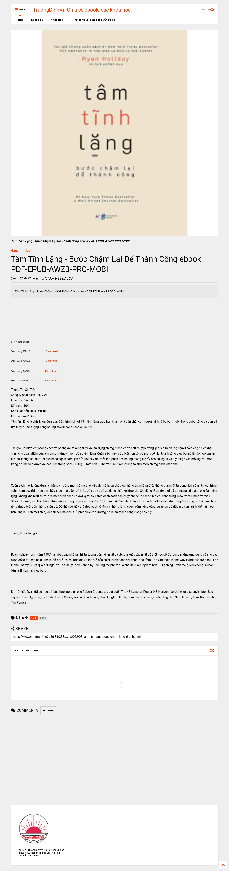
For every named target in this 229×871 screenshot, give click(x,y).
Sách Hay (37, 19)
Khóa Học (57, 19)
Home (19, 19)
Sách (28, 250)
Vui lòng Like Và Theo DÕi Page (93, 19)
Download (52, 351)
